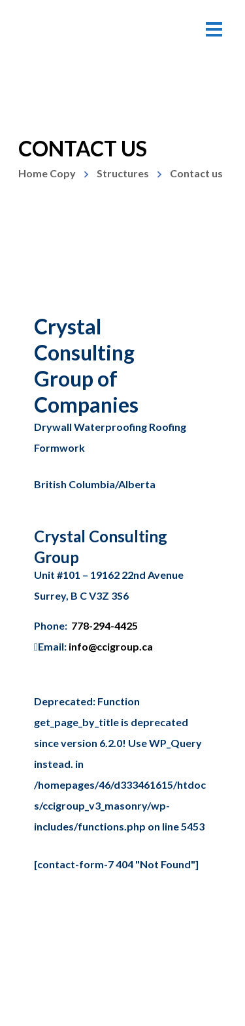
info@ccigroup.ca (111, 646)
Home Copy (47, 173)
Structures (123, 173)
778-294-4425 (104, 625)
